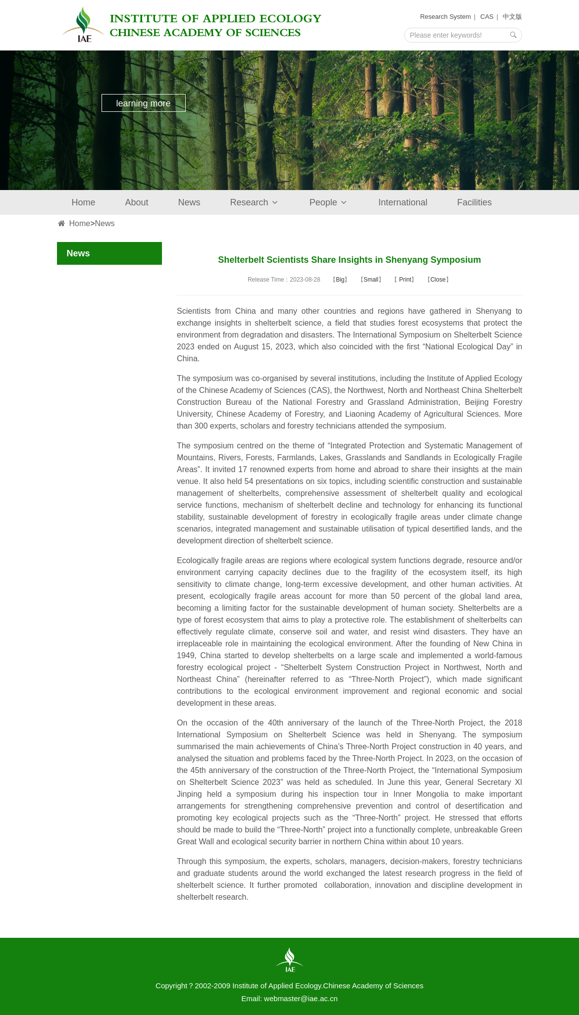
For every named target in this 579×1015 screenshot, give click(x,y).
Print (404, 279)
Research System (445, 16)
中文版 (512, 16)
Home (84, 202)
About (137, 202)
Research (255, 202)
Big (340, 279)
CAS (487, 16)
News (189, 202)
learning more (143, 103)
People (329, 202)
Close (438, 279)
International (402, 202)
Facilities (474, 202)
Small (371, 279)
